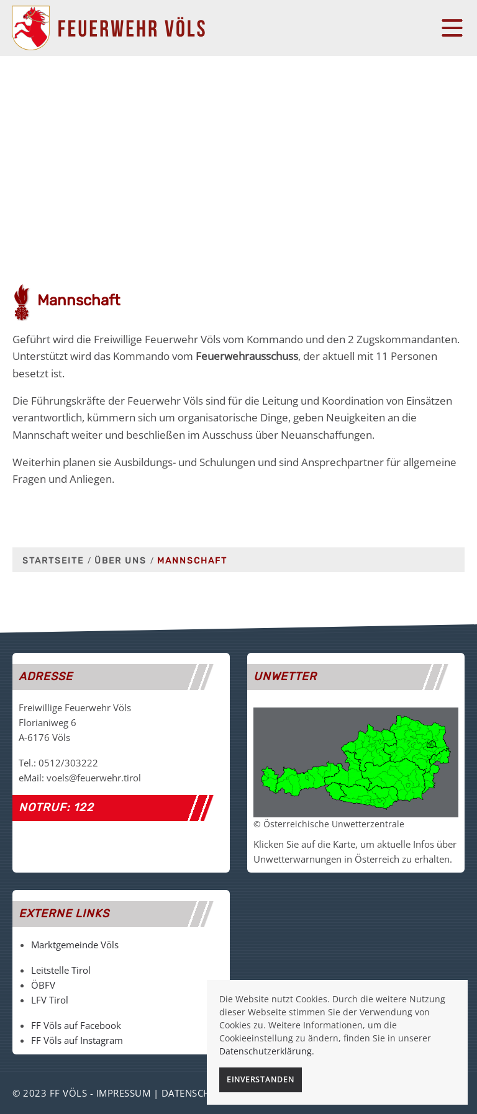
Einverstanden (260, 1079)
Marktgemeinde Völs (75, 944)
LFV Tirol (49, 1000)
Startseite (53, 560)
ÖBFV (43, 985)
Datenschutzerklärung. (266, 1051)
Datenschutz (195, 1093)
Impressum (123, 1093)
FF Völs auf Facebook (76, 1025)
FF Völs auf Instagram (77, 1040)
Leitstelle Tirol (61, 970)
